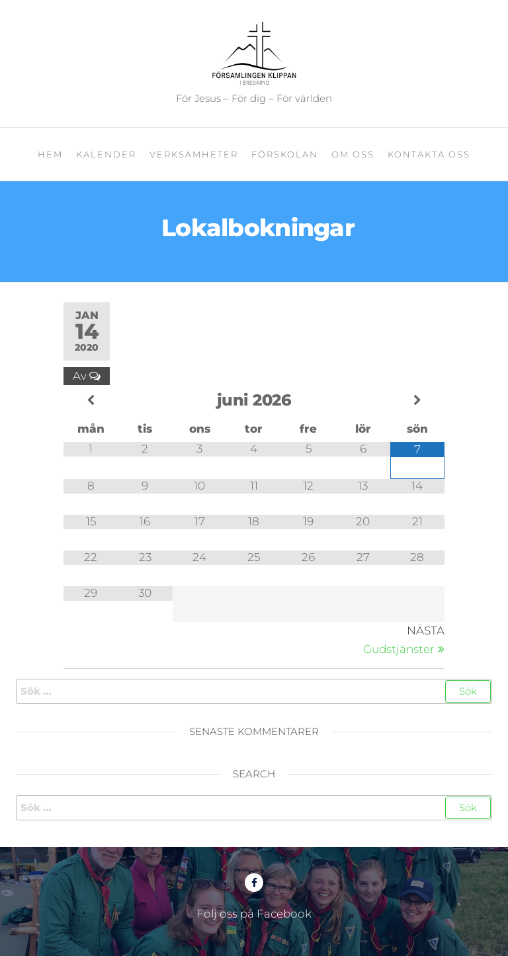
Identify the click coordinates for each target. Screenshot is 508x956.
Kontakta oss (429, 154)
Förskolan (284, 154)
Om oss (352, 154)
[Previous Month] (91, 401)
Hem (50, 154)
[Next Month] (417, 401)
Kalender (106, 154)
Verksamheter (193, 154)
